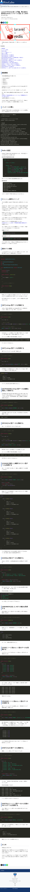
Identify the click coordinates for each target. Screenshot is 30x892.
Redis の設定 (4, 51)
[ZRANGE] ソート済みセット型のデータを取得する (11, 65)
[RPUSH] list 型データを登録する (8, 58)
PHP (5, 5)
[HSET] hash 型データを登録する (8, 66)
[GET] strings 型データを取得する (8, 56)
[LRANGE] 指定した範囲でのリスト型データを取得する (12, 60)
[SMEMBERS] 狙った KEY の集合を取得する (10, 62)
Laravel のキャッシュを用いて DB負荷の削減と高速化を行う (14, 222)
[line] (7, 23)
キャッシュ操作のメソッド (6, 52)
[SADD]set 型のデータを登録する (8, 61)
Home (3, 5)
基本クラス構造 (4, 53)
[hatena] (5, 23)
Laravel (7, 5)
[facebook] (3, 23)
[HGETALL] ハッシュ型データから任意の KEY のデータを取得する (14, 67)
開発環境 (3, 48)
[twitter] (1, 23)
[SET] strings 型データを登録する (8, 54)
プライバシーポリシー (3, 888)
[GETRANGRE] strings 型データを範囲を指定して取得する (12, 57)
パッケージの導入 (5, 49)
